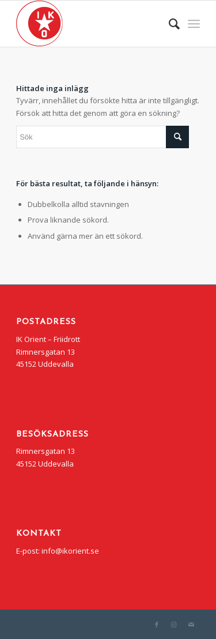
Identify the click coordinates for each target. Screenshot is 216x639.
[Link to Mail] (191, 624)
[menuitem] (168, 24)
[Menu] (194, 23)
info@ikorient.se (70, 551)
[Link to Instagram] (174, 624)
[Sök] (168, 24)
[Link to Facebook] (156, 624)
